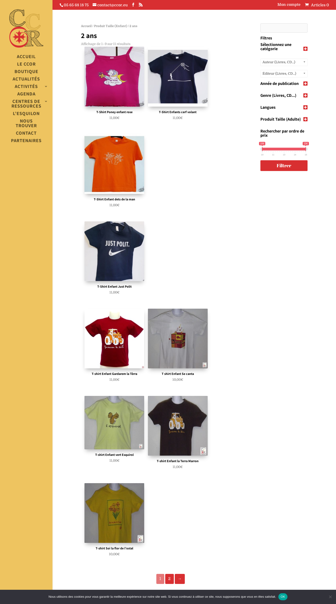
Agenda (26, 94)
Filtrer (284, 165)
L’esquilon (26, 113)
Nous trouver (26, 124)
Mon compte (289, 5)
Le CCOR (26, 64)
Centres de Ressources (26, 104)
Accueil (26, 56)
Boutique (26, 71)
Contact (26, 133)
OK (283, 596)
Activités (26, 86)
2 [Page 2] (169, 578)
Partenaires (26, 140)
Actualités (26, 79)
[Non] (330, 596)
